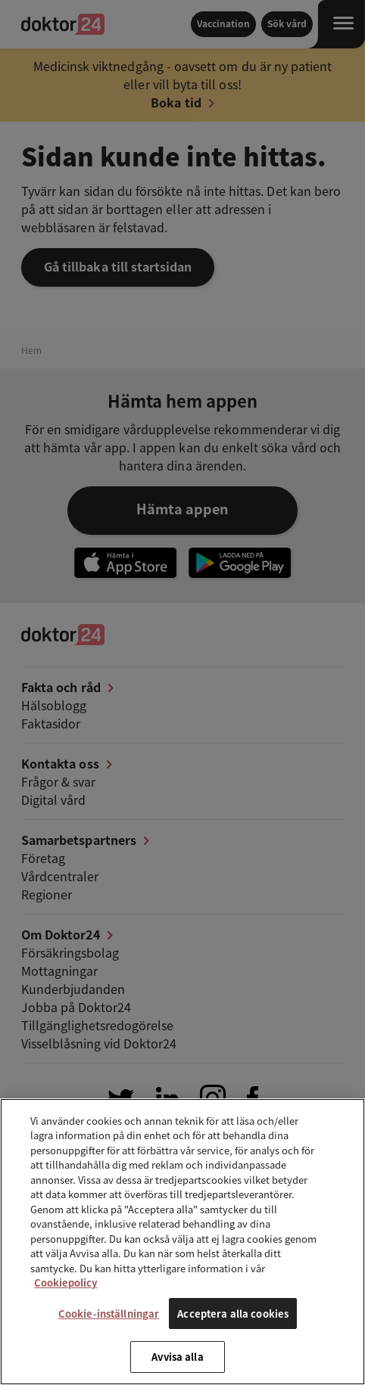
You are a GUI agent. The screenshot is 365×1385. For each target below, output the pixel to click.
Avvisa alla (177, 1356)
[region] (182, 1241)
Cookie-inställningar (109, 1313)
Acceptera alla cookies (233, 1313)
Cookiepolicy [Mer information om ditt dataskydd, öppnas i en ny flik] (65, 1282)
